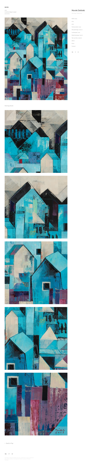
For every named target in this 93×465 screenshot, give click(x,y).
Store (73, 43)
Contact (74, 46)
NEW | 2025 (74, 18)
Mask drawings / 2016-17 (77, 35)
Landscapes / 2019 (76, 32)
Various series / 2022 (76, 27)
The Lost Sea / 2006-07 (77, 38)
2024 (73, 21)
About (73, 40)
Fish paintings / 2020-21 (77, 29)
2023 (73, 24)
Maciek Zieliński (78, 10)
